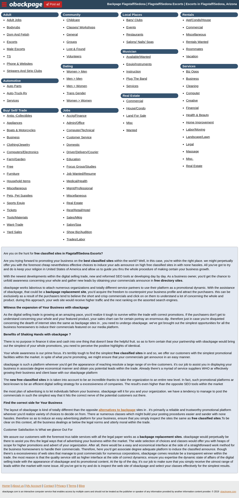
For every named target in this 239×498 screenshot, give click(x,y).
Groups (71, 42)
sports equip (16, 203)
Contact (49, 485)
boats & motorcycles (21, 130)
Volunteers (73, 56)
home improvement (200, 122)
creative (192, 100)
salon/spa (73, 224)
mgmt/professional (79, 188)
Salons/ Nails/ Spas (140, 42)
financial (192, 108)
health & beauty (197, 115)
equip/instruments (139, 64)
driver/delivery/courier (82, 152)
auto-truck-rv (17, 93)
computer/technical (80, 130)
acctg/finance (76, 115)
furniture (13, 173)
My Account (33, 485)
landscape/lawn (198, 137)
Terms (72, 485)
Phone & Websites (20, 63)
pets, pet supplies (20, 195)
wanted (131, 130)
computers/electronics (22, 152)
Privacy (61, 485)
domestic (73, 144)
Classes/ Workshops (80, 27)
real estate (74, 203)
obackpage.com (228, 491)
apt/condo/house (198, 20)
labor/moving (195, 129)
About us (18, 485)
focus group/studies (81, 166)
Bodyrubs (13, 27)
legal (190, 144)
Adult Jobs (14, 20)
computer (193, 93)
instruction (133, 71)
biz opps (192, 71)
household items (18, 181)
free (10, 166)
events (131, 27)
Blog (82, 485)
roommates (194, 49)
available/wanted (138, 56)
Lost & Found (75, 49)
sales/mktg (74, 217)
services (13, 100)
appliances (14, 122)
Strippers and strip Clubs (24, 71)
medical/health (76, 181)
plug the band (136, 78)
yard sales (14, 232)
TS (9, 56)
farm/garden (16, 159)
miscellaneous (17, 188)
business (13, 137)
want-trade (15, 224)
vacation (192, 56)
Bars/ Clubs (134, 20)
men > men (74, 78)
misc (129, 122)
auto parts (14, 86)
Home (6, 485)
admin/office (75, 122)
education (73, 159)
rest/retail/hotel (78, 210)
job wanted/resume (81, 173)
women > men (76, 71)
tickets (12, 210)
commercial (134, 101)
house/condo (136, 108)
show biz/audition (79, 232)
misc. (189, 158)
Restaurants (134, 34)
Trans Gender (76, 93)
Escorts (12, 42)
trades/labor (75, 239)
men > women (76, 86)
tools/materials (17, 217)
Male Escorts (16, 49)
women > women (79, 100)
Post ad (53, 4)
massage (192, 151)
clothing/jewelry (18, 144)
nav (4, 4)
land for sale (136, 115)
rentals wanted (197, 42)
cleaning (192, 86)
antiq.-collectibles (19, 115)
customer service (78, 137)
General (72, 34)
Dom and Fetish (18, 34)
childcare (73, 20)
